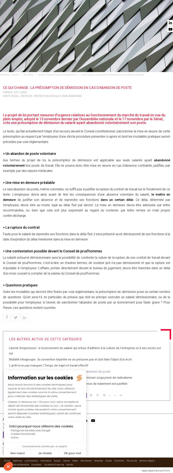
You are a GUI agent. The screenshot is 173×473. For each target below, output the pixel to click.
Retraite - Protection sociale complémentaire (57, 75)
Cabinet (108, 14)
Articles (69, 465)
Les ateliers (36, 465)
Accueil (25, 14)
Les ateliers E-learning (54, 465)
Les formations (31, 461)
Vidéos (125, 14)
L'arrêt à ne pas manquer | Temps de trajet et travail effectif (48, 365)
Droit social (28, 75)
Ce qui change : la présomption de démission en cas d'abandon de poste (112, 75)
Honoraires (119, 461)
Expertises (44, 14)
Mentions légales (147, 461)
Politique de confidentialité (17, 465)
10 (91, 395)
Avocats (90, 14)
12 (104, 395)
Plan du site (132, 461)
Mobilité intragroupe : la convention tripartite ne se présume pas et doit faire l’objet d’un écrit (70, 359)
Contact (164, 14)
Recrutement (86, 461)
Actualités (144, 14)
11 (97, 395)
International (68, 14)
